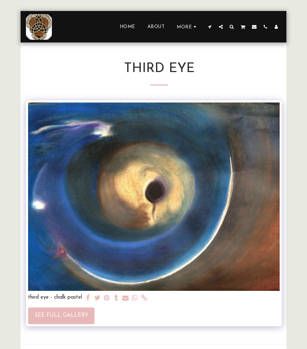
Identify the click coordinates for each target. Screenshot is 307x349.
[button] (210, 26)
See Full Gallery (61, 315)
